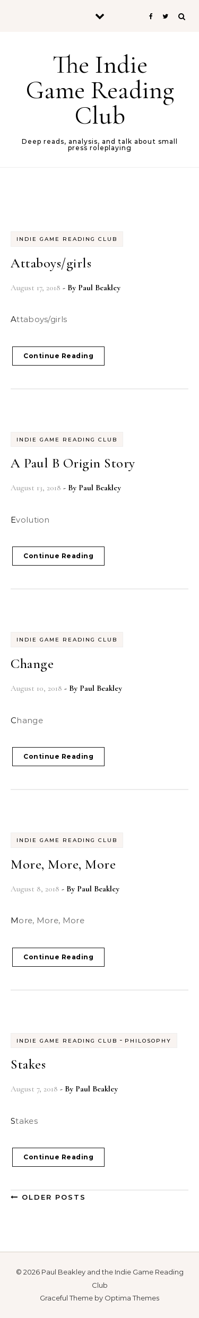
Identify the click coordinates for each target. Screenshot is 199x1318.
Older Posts (48, 1197)
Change (32, 663)
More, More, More (63, 864)
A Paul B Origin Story (73, 463)
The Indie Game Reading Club (100, 90)
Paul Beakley (99, 287)
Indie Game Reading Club (66, 239)
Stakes (28, 1064)
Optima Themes (132, 1298)
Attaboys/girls (51, 263)
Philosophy (148, 1040)
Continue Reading (58, 356)
